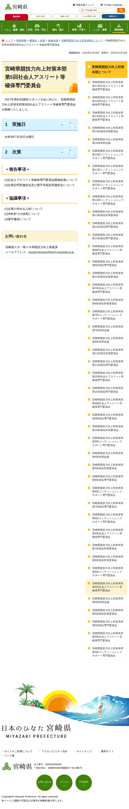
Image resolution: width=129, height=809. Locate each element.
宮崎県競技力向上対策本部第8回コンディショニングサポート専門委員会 (107, 492)
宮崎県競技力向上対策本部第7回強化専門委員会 (107, 505)
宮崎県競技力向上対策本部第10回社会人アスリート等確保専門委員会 (108, 376)
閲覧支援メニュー (85, 5)
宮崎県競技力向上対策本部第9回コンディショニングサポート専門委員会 (107, 442)
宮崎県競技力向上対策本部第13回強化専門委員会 (107, 236)
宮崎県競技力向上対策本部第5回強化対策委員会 (107, 612)
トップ (9, 40)
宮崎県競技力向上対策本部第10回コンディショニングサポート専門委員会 (108, 154)
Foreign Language (113, 5)
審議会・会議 (37, 40)
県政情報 (21, 40)
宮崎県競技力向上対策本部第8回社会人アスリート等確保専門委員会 (107, 250)
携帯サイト (107, 751)
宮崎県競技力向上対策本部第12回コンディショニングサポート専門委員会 (108, 185)
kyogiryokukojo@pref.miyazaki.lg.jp (51, 252)
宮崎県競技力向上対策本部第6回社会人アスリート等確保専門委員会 (107, 533)
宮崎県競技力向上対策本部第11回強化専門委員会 (107, 363)
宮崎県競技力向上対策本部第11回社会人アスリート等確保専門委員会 (108, 86)
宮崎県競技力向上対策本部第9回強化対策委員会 (107, 466)
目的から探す (40, 16)
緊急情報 (16, 16)
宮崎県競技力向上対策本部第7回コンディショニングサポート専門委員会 (107, 315)
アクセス (64, 782)
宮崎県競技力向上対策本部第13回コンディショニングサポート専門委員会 (108, 200)
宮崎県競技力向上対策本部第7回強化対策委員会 (107, 547)
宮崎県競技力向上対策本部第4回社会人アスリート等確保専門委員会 (107, 637)
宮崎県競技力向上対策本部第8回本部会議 (107, 455)
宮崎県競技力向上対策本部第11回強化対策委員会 (107, 351)
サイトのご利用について (18, 751)
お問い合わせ (44, 782)
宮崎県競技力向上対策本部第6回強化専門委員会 (107, 263)
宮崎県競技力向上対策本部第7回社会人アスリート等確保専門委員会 (107, 288)
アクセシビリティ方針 (54, 751)
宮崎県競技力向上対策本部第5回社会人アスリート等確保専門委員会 (107, 587)
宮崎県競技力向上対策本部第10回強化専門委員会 (107, 390)
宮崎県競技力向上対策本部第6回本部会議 (107, 600)
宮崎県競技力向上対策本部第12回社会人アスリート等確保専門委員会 (108, 101)
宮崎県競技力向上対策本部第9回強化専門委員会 (107, 416)
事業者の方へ (113, 16)
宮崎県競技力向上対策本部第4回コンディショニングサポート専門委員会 (107, 652)
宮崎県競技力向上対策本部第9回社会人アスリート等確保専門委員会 (107, 403)
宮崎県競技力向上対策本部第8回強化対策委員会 (107, 301)
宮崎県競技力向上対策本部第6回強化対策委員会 (107, 558)
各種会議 (53, 40)
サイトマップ (84, 751)
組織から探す (65, 16)
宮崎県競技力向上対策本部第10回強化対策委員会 (107, 428)
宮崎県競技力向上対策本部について (81, 40)
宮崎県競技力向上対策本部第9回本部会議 (107, 340)
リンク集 (9, 755)
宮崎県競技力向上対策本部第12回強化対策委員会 (107, 275)
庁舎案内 (83, 782)
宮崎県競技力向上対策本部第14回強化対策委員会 (107, 129)
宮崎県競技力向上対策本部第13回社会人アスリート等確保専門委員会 (108, 116)
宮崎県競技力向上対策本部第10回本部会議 (107, 141)
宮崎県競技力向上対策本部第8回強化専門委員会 (107, 478)
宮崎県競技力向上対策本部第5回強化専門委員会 (107, 623)
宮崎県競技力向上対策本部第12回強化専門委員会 (107, 225)
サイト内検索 (81, 10)
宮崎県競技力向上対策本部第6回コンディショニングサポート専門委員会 (107, 518)
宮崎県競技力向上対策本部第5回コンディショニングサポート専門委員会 (107, 572)
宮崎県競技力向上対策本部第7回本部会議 (107, 328)
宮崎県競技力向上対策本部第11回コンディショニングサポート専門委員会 (108, 170)
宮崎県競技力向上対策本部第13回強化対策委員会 (107, 213)
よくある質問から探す (89, 16)
